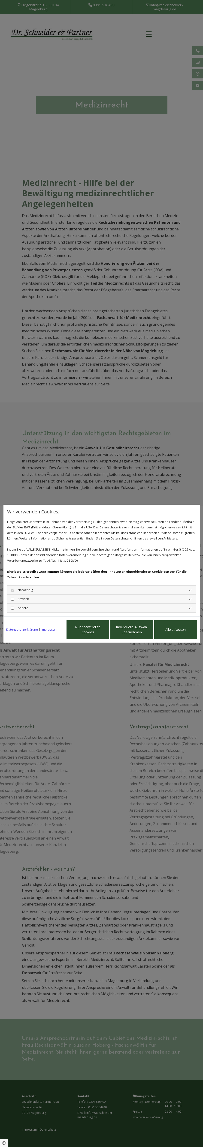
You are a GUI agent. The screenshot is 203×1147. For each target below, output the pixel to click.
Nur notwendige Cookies (88, 630)
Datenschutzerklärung (22, 629)
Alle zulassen (175, 629)
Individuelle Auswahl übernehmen (132, 630)
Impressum (49, 629)
